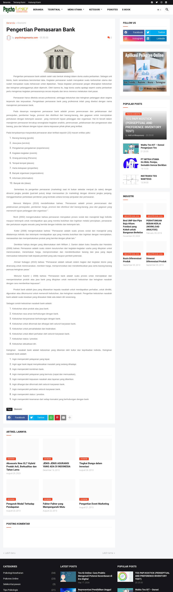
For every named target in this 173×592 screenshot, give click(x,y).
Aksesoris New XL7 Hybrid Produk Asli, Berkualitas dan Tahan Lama (21, 466)
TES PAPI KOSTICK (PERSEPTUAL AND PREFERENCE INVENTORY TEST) (152, 576)
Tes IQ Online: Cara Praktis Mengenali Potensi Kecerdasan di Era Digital (95, 576)
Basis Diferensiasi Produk (132, 260)
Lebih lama (107, 553)
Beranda (6, 2)
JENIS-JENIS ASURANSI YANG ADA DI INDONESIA (56, 465)
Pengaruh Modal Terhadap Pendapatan (20, 505)
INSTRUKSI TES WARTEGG (149, 177)
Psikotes (112, 9)
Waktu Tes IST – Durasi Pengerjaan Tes (152, 146)
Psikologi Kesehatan (29, 573)
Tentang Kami (19, 2)
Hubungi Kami (34, 2)
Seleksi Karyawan (29, 584)
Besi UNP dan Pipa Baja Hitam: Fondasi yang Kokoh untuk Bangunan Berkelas (133, 226)
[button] (159, 9)
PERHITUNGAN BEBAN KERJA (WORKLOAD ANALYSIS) (154, 225)
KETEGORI (94, 9)
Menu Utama (75, 9)
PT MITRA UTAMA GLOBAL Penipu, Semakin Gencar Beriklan (153, 162)
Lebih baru (10, 553)
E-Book (126, 9)
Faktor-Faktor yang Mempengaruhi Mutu (54, 505)
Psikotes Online (29, 578)
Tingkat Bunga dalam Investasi (90, 465)
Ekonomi (21, 23)
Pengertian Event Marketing (94, 503)
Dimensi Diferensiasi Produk (156, 260)
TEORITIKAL (54, 9)
